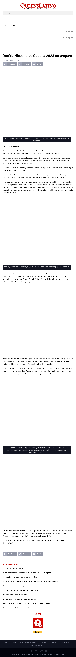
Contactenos (43, 642)
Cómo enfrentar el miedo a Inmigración (16, 608)
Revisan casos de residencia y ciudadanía (17, 586)
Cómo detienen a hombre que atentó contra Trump (20, 577)
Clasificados (64, 642)
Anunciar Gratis (37, 645)
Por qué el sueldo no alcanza (13, 568)
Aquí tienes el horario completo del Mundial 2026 (20, 599)
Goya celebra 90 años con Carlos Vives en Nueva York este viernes (26, 603)
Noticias (14, 642)
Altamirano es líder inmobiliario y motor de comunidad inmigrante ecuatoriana (30, 581)
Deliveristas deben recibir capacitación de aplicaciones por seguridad (27, 573)
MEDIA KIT (54, 642)
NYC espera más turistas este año (15, 595)
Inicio (7, 642)
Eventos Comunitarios (28, 642)
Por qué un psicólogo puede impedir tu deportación (21, 590)
